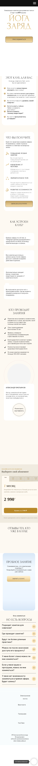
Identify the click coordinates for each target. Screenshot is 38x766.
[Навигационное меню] (34, 3)
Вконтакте (22, 726)
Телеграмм (22, 735)
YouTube (21, 744)
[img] (18, 599)
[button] (19, 410)
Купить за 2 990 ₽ (20, 510)
